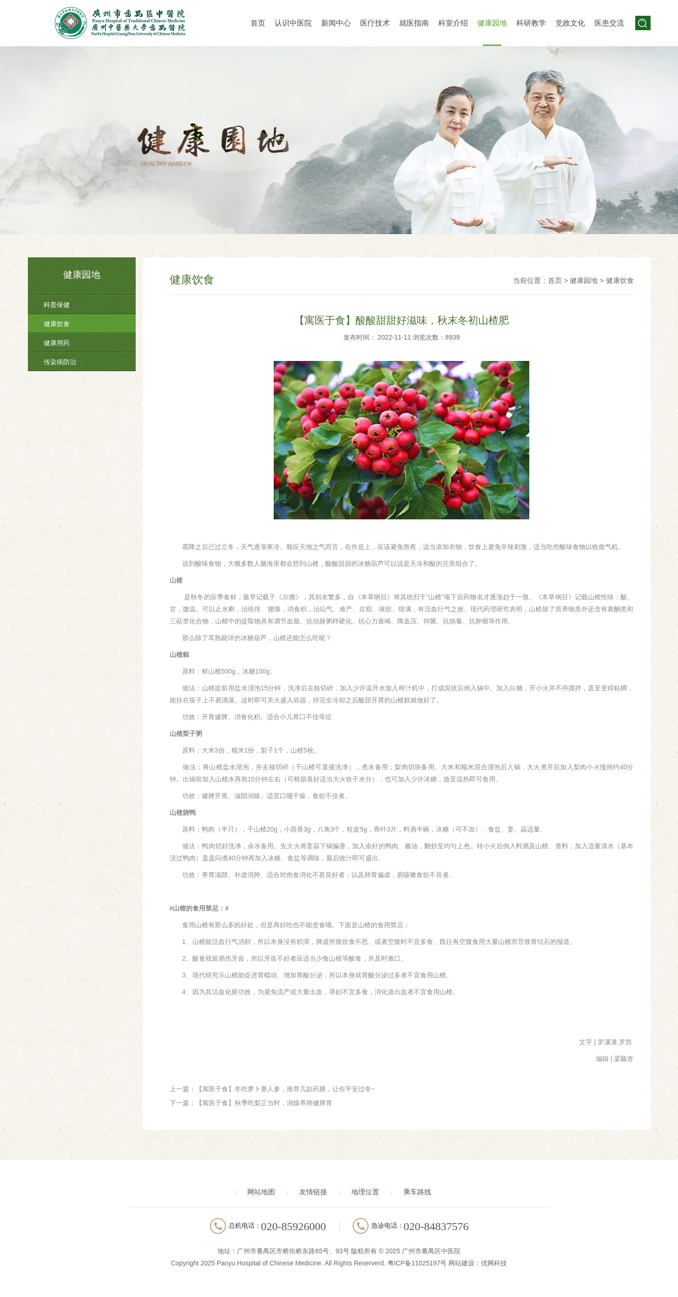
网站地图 (261, 1192)
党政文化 (570, 23)
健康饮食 (57, 324)
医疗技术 (375, 23)
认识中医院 (293, 23)
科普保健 (57, 304)
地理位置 (365, 1192)
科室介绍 (453, 23)
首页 (257, 23)
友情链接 (313, 1192)
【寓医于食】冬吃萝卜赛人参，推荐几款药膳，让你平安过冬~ (285, 1089)
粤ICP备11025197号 (417, 1263)
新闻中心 (336, 23)
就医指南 (414, 23)
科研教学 (531, 23)
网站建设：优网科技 (477, 1263)
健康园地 (492, 23)
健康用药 (57, 343)
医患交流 (609, 23)
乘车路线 (417, 1192)
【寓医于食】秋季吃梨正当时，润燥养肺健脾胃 (264, 1103)
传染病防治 (60, 362)
